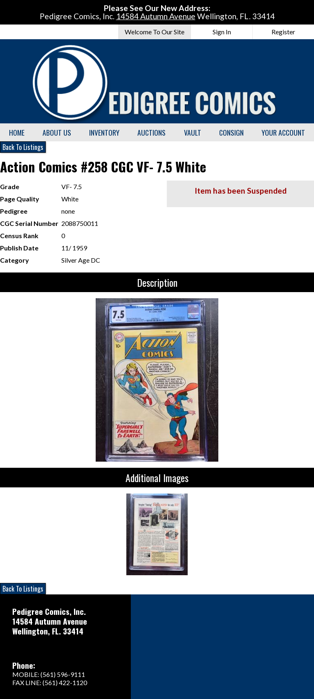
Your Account (283, 132)
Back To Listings (22, 147)
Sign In (222, 32)
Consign (231, 132)
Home (17, 132)
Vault (192, 132)
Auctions (151, 132)
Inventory (104, 132)
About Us (57, 132)
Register (283, 32)
